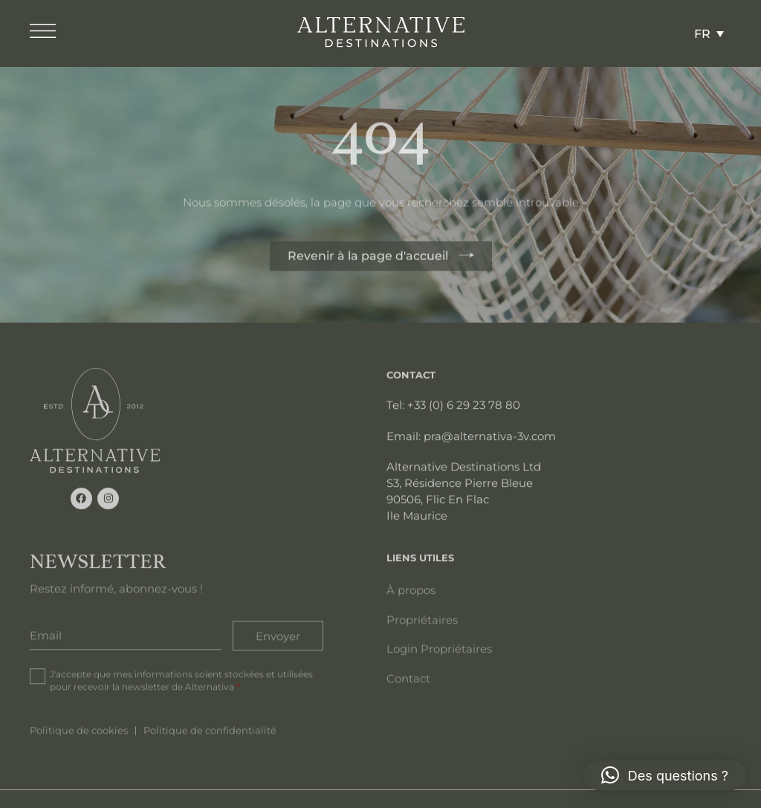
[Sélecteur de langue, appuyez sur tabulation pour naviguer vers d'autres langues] (709, 34)
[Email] (125, 633)
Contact (408, 677)
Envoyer (278, 634)
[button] (664, 775)
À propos (410, 588)
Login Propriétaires (439, 647)
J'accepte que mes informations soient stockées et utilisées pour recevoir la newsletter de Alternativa (181, 679)
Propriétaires (422, 618)
